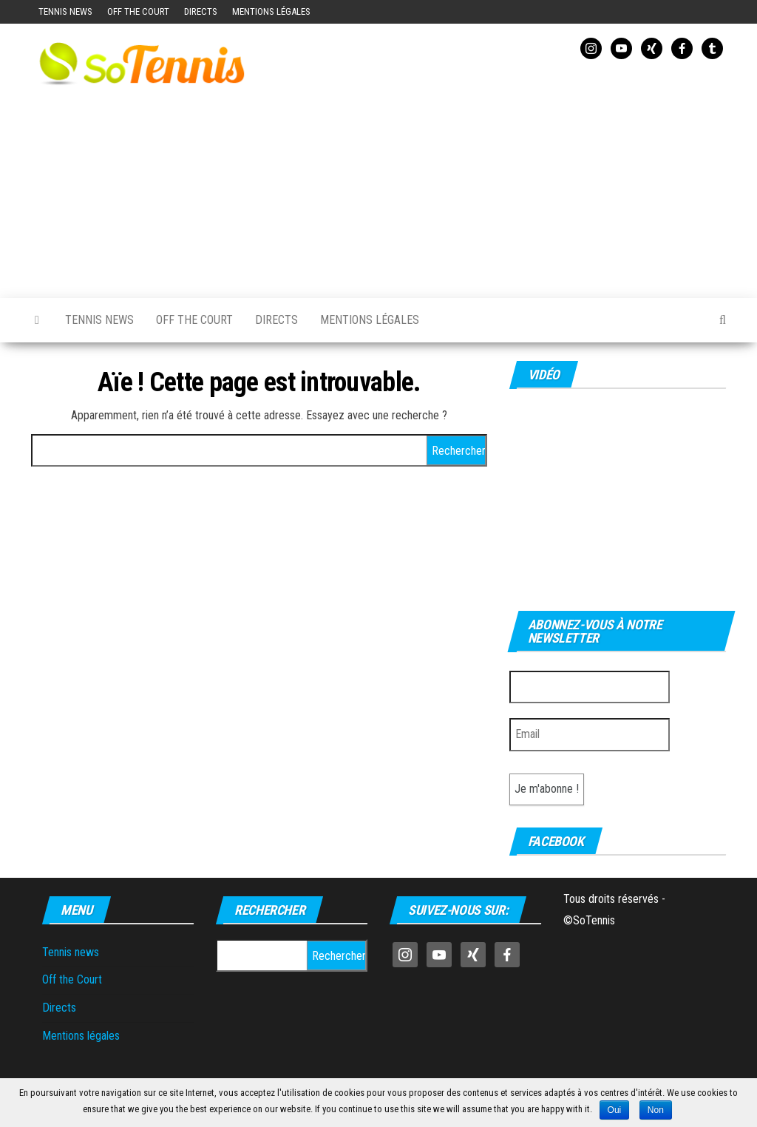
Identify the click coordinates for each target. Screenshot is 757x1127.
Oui (615, 1110)
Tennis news (65, 11)
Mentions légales (271, 11)
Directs (200, 11)
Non (656, 1110)
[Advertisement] (498, 176)
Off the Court (138, 11)
